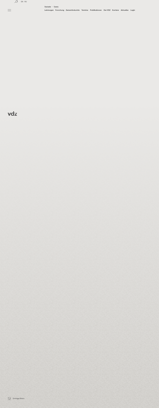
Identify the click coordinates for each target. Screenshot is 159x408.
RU (26, 10)
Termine (84, 10)
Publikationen (96, 10)
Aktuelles (124, 10)
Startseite (47, 7)
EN (22, 10)
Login (133, 10)
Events (56, 7)
